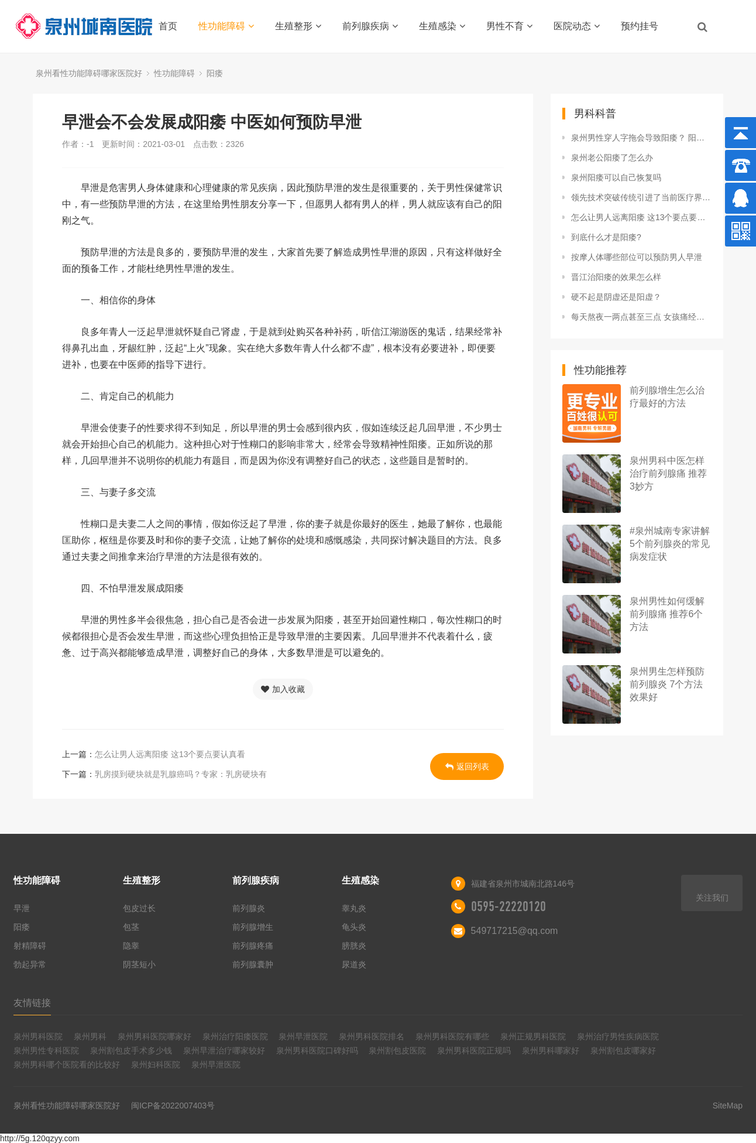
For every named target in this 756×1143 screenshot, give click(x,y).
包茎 (131, 927)
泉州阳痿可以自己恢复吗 (616, 177)
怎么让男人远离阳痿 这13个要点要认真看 (170, 754)
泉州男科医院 (38, 1036)
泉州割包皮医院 (397, 1050)
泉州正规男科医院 (533, 1036)
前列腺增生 (252, 927)
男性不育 (509, 26)
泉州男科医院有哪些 (452, 1036)
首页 (168, 26)
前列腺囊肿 (252, 964)
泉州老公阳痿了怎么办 (612, 157)
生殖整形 (298, 26)
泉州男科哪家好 (550, 1050)
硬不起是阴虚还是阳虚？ (616, 297)
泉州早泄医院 (303, 1036)
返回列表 (467, 766)
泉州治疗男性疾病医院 (618, 1036)
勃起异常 (29, 964)
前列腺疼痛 (252, 945)
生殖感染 (442, 26)
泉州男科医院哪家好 (154, 1036)
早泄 (21, 908)
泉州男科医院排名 (371, 1036)
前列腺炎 (248, 908)
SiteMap (728, 1105)
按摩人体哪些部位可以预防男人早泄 (636, 257)
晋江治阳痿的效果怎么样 (616, 277)
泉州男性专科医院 (46, 1050)
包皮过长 (139, 908)
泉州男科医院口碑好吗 (317, 1050)
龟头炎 (354, 927)
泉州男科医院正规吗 (474, 1050)
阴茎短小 (139, 964)
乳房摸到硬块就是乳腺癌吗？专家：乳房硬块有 (181, 774)
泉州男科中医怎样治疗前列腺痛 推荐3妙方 (668, 473)
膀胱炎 (354, 945)
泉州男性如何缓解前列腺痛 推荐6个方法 (667, 614)
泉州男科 (90, 1036)
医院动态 (577, 26)
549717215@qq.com (514, 931)
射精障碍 (29, 945)
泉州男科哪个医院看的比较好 (66, 1064)
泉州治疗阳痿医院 (235, 1036)
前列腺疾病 (370, 26)
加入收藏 (283, 689)
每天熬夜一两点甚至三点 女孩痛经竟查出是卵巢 (641, 316)
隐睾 (131, 945)
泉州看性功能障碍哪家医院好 (89, 73)
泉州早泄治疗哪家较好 (224, 1050)
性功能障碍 (226, 26)
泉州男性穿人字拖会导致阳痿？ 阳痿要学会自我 (641, 137)
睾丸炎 (354, 908)
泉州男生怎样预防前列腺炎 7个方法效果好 (667, 684)
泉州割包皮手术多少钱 (131, 1050)
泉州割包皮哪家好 (623, 1050)
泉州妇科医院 (155, 1064)
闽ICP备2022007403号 (173, 1105)
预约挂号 (639, 26)
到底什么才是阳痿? (606, 237)
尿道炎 (354, 964)
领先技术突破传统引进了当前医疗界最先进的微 (641, 197)
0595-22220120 (508, 906)
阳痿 (215, 73)
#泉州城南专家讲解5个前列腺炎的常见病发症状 (670, 544)
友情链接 (32, 1003)
